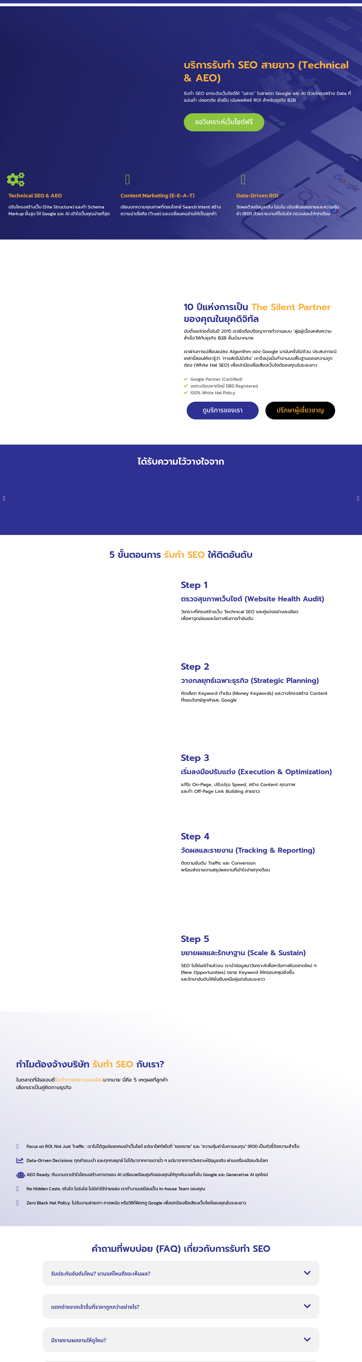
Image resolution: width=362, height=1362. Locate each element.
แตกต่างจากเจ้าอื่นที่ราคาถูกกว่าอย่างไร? (95, 1307)
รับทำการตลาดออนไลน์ (79, 1080)
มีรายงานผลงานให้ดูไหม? (78, 1341)
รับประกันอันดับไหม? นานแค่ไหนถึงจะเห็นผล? (100, 1274)
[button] (4, 498)
